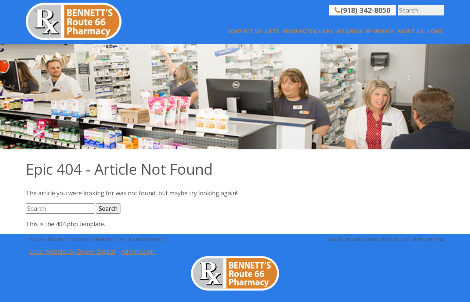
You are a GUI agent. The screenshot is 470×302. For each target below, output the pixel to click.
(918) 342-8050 (362, 10)
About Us (410, 31)
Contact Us (244, 31)
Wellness (349, 31)
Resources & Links (308, 31)
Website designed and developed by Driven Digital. (386, 239)
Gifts (272, 31)
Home (434, 31)
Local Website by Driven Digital (72, 252)
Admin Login (138, 252)
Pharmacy (380, 31)
